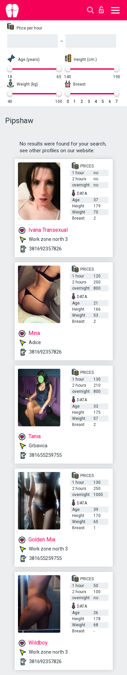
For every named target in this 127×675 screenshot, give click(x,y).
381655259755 (45, 455)
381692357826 (45, 249)
